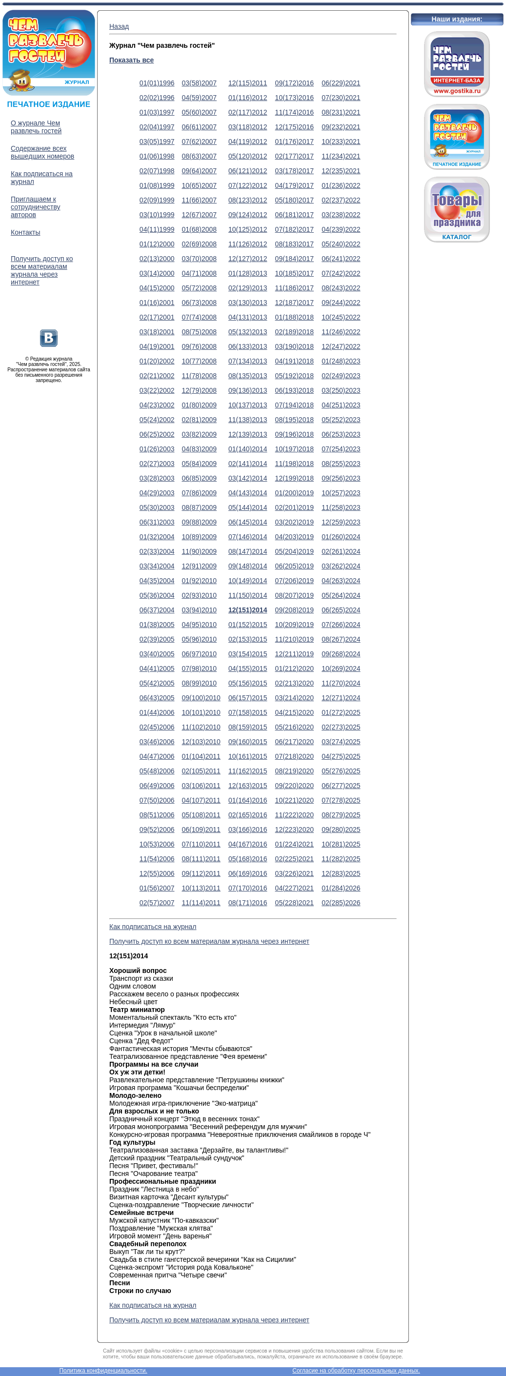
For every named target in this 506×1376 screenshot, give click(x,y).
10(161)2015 (247, 756)
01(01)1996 (157, 83)
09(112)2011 (201, 873)
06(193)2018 (294, 390)
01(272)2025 (341, 712)
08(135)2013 (247, 376)
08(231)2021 (341, 112)
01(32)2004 (157, 537)
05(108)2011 (201, 815)
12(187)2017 (294, 302)
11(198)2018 (294, 463)
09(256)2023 (341, 478)
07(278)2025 (341, 800)
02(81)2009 (199, 420)
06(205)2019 (294, 566)
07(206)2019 (294, 581)
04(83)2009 (199, 449)
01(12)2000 (157, 244)
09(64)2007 (199, 171)
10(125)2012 (247, 229)
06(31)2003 (157, 522)
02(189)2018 (294, 332)
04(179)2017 (294, 185)
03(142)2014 (247, 478)
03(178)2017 (294, 171)
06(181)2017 (294, 215)
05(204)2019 (294, 551)
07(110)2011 (201, 844)
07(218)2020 (294, 756)
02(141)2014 (247, 463)
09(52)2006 (157, 829)
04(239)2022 (341, 229)
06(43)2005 (157, 698)
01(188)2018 (294, 317)
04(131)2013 (247, 317)
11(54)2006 (157, 859)
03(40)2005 (157, 654)
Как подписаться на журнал (153, 927)
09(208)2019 (294, 610)
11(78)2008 (199, 376)
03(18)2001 (157, 332)
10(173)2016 (294, 97)
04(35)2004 (157, 581)
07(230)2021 (341, 97)
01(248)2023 (341, 361)
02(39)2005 (157, 639)
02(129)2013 (247, 288)
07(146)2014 (247, 537)
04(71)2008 (199, 273)
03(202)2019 (294, 522)
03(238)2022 (341, 215)
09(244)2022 (341, 302)
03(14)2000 (157, 273)
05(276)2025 (341, 771)
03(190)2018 (294, 346)
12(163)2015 (247, 785)
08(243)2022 (341, 288)
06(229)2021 (341, 83)
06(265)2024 (341, 610)
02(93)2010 (199, 595)
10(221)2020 (294, 800)
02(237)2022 (341, 200)
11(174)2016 (294, 112)
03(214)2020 (294, 698)
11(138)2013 (247, 420)
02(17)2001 (157, 317)
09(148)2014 (247, 566)
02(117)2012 (247, 112)
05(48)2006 (157, 771)
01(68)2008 (199, 229)
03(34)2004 (157, 566)
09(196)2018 (294, 434)
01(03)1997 (157, 112)
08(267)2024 (341, 639)
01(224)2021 (294, 844)
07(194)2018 (294, 405)
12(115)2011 (247, 83)
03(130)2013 (247, 302)
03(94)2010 (199, 610)
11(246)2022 (341, 332)
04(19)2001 (157, 346)
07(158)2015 (247, 712)
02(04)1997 (157, 127)
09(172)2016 (294, 83)
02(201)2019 (294, 507)
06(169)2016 (247, 873)
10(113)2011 (201, 888)
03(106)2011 (201, 785)
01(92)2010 (199, 581)
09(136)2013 (247, 390)
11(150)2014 (247, 595)
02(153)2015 (247, 639)
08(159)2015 (247, 727)
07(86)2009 (199, 493)
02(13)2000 (157, 259)
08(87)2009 (199, 507)
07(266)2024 (341, 624)
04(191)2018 (294, 361)
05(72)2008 (199, 288)
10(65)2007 (199, 185)
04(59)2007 (199, 97)
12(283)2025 (341, 873)
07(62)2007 (199, 141)
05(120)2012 (247, 156)
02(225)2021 (294, 859)
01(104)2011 (201, 756)
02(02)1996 (157, 97)
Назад (119, 26)
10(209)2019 (294, 624)
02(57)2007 (157, 903)
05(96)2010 (199, 639)
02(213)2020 (294, 683)
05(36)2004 (157, 595)
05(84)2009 (199, 463)
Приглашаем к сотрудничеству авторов (36, 207)
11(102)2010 (201, 727)
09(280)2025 (341, 829)
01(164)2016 (247, 800)
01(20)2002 (157, 361)
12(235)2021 (341, 171)
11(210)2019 (294, 639)
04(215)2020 (294, 712)
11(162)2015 (247, 771)
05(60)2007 (199, 112)
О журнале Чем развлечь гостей (36, 127)
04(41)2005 (157, 668)
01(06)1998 (157, 156)
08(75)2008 (199, 332)
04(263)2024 (341, 581)
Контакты (25, 232)
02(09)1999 (157, 200)
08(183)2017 (294, 244)
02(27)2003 (157, 463)
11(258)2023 (341, 507)
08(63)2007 (199, 156)
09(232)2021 (341, 127)
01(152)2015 (247, 624)
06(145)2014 (247, 522)
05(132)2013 (247, 332)
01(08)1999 (157, 185)
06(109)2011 (201, 829)
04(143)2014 (247, 493)
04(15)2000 (157, 288)
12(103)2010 (201, 742)
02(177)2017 (294, 156)
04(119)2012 (247, 141)
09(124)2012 (247, 215)
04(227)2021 (294, 888)
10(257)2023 (341, 493)
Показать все (131, 60)
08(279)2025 (341, 815)
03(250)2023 (341, 390)
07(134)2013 (247, 361)
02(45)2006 (157, 727)
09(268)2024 (341, 654)
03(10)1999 (157, 215)
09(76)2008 (199, 346)
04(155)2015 (247, 668)
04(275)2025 (341, 756)
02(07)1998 (157, 171)
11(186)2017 (294, 288)
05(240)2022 (341, 244)
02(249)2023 (341, 376)
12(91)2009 (199, 566)
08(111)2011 (201, 859)
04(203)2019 (294, 537)
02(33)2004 (157, 551)
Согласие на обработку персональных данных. (356, 1370)
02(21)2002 (157, 376)
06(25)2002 (157, 434)
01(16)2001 (157, 302)
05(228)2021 (294, 903)
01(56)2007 (157, 888)
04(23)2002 (157, 405)
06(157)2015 (247, 698)
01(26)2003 (157, 449)
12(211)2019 (294, 654)
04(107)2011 (201, 800)
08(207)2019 (294, 595)
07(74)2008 (199, 317)
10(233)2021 (341, 141)
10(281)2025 (341, 844)
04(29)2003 (157, 493)
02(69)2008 (199, 244)
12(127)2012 (247, 259)
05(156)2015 (247, 683)
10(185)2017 (294, 273)
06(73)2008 (199, 302)
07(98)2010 (199, 668)
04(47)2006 (157, 756)
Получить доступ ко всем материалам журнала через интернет (42, 270)
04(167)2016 (247, 844)
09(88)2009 (199, 522)
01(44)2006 (157, 712)
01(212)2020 (294, 668)
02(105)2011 (201, 771)
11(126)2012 (247, 244)
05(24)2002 (157, 420)
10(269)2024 (341, 668)
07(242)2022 (341, 273)
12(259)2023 (341, 522)
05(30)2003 (157, 507)
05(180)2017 (294, 200)
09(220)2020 (294, 785)
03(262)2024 (341, 566)
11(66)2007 (199, 200)
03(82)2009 (199, 434)
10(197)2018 (294, 449)
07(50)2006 (157, 800)
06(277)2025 (341, 785)
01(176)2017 (294, 141)
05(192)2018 (294, 376)
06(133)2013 (247, 346)
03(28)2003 (157, 478)
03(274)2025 (341, 742)
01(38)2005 (157, 624)
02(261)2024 (341, 551)
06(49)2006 (157, 785)
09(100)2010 (201, 698)
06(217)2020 (294, 742)
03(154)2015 (247, 654)
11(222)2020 (294, 815)
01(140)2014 (247, 449)
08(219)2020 (294, 771)
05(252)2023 (341, 420)
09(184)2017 (294, 259)
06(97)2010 (199, 654)
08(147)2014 (247, 551)
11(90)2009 (199, 551)
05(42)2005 (157, 683)
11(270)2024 (341, 683)
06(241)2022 (341, 259)
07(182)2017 (294, 229)
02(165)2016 (247, 815)
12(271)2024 (341, 698)
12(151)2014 (247, 610)
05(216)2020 (294, 727)
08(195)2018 (294, 420)
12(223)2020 (294, 829)
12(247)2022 (341, 346)
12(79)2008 (199, 390)
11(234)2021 (341, 156)
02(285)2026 (341, 903)
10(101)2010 (201, 712)
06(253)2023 (341, 434)
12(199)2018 (294, 478)
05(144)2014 (247, 507)
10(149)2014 (247, 581)
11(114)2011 (201, 903)
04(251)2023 (341, 405)
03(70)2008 (199, 259)
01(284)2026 (341, 888)
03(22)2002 (157, 390)
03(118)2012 (247, 127)
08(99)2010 (199, 683)
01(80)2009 (199, 405)
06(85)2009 (199, 478)
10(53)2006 (157, 844)
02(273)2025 (341, 727)
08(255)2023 (341, 463)
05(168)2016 (247, 859)
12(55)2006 (157, 873)
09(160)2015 (247, 742)
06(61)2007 (199, 127)
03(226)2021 (294, 873)
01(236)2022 (341, 185)
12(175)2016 (294, 127)
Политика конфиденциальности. (103, 1370)
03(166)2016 (247, 829)
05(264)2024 (341, 595)
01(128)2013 (247, 273)
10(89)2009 (199, 537)
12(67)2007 (199, 215)
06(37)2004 (157, 610)
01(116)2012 (247, 97)
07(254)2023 (341, 449)
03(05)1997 (157, 141)
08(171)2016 (247, 903)
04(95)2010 (199, 624)
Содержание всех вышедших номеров (42, 152)
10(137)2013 (247, 405)
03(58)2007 (199, 83)
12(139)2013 (247, 434)
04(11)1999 (157, 229)
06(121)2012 (247, 171)
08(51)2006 (157, 815)
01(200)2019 (294, 493)
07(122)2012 (247, 185)
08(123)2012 (247, 200)
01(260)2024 (341, 537)
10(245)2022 (341, 317)
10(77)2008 (199, 361)
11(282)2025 (341, 859)
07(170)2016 (247, 888)
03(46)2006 (157, 742)
